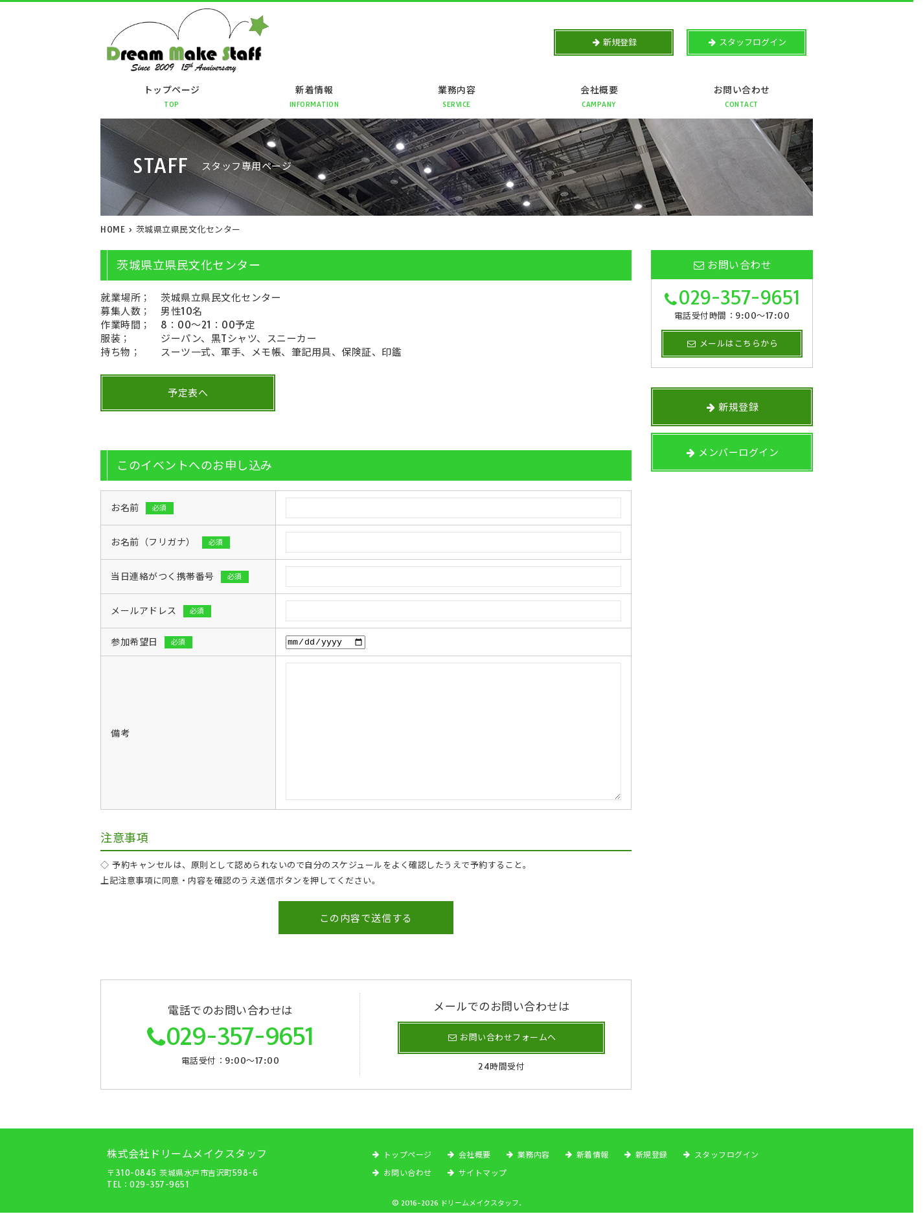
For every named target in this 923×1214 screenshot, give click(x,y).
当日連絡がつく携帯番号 (180, 577)
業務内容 (456, 100)
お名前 (142, 508)
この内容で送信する (366, 919)
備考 (120, 734)
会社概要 (599, 100)
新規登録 (651, 1156)
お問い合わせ (741, 100)
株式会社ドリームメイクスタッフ (187, 1155)
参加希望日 (151, 643)
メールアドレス (161, 611)
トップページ (171, 100)
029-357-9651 (239, 1037)
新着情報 (314, 100)
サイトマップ (483, 1174)
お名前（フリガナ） (170, 542)
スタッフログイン (726, 1156)
